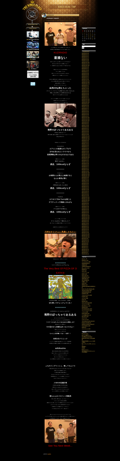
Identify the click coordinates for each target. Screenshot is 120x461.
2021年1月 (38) (85, 134)
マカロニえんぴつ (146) (87, 295)
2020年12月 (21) (85, 135)
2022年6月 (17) (85, 108)
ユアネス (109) (85, 298)
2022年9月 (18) (85, 103)
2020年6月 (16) (85, 145)
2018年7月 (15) (85, 180)
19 (90, 36)
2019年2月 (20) (85, 169)
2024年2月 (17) (85, 77)
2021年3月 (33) (85, 131)
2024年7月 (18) (85, 70)
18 (88, 36)
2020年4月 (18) (85, 148)
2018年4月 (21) (85, 184)
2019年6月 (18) (85, 163)
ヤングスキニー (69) (86, 261)
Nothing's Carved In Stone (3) (88, 324)
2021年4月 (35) (85, 129)
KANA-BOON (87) (86, 313)
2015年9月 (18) (85, 220)
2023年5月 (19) (85, 91)
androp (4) (84, 327)
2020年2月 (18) (85, 151)
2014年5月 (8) (85, 244)
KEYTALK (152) (85, 316)
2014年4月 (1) (85, 246)
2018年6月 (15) (85, 181)
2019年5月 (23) (85, 165)
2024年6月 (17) (85, 71)
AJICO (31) (84, 283)
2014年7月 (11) (85, 241)
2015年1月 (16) (85, 232)
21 (94, 36)
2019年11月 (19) (85, 155)
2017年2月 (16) (85, 194)
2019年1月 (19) (85, 171)
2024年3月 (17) (85, 76)
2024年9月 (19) (85, 67)
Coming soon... (85, 333)
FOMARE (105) (85, 293)
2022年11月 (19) (85, 100)
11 (88, 34)
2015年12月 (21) (85, 215)
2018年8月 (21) (85, 178)
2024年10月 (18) (85, 65)
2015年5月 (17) (85, 226)
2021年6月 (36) (85, 126)
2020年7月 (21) (85, 143)
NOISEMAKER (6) (86, 263)
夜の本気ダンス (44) (86, 305)
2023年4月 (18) (85, 93)
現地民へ (84, 346)
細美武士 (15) (85, 284)
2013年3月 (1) (85, 252)
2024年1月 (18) (85, 79)
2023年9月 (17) (85, 85)
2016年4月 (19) (85, 209)
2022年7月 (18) (85, 106)
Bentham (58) (85, 301)
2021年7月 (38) (85, 125)
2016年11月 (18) (85, 198)
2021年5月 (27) (85, 128)
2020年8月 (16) (85, 142)
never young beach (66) (87, 302)
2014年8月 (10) (85, 240)
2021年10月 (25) (85, 120)
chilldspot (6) (84, 264)
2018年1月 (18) (85, 189)
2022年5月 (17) (85, 109)
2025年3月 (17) (85, 57)
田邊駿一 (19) (85, 281)
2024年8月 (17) (85, 68)
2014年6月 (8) (85, 243)
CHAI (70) (84, 299)
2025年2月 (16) (85, 59)
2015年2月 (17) (85, 230)
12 (90, 34)
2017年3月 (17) (85, 192)
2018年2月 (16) (85, 188)
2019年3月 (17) (85, 168)
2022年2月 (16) (85, 114)
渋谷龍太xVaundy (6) (86, 266)
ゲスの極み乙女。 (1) (86, 315)
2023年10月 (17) (85, 83)
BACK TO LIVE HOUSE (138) (88, 289)
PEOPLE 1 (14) (85, 260)
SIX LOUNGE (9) (85, 280)
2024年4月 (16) (85, 74)
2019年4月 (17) (85, 166)
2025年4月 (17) (85, 56)
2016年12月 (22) (85, 197)
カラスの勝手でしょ (86, 335)
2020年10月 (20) (85, 138)
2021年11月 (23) (85, 119)
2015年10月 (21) (85, 218)
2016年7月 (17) (85, 204)
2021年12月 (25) (85, 117)
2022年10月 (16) (85, 102)
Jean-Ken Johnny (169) (87, 290)
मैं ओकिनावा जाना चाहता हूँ (87, 336)
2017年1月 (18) (85, 195)
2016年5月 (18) (85, 207)
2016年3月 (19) (85, 211)
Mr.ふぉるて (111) (85, 268)
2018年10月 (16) (85, 175)
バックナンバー (86, 51)
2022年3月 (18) (85, 112)
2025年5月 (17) (85, 54)
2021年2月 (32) (85, 132)
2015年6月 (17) (85, 224)
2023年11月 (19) (85, 82)
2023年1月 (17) (85, 97)
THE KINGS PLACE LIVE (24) (88, 321)
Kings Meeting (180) (86, 325)
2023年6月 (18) (85, 90)
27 (92, 38)
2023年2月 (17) (85, 96)
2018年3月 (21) (85, 186)
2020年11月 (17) (85, 137)
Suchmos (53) (85, 307)
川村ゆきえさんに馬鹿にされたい (60, 232)
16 (84, 36)
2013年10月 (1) (85, 250)
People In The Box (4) (86, 322)
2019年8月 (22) (85, 160)
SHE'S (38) (84, 271)
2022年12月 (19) (85, 99)
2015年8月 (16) (85, 221)
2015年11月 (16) (85, 217)
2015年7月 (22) (85, 223)
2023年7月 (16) (85, 88)
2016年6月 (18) (85, 206)
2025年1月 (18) (85, 60)
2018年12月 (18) (85, 172)
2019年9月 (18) (85, 158)
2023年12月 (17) (85, 80)
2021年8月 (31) (85, 123)
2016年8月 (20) (85, 203)
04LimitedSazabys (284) (87, 308)
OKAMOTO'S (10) (85, 277)
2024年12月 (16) (85, 62)
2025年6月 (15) (85, 53)
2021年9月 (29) (85, 122)
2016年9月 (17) (85, 201)
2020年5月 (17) (85, 146)
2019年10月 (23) (85, 157)
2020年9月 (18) (85, 140)
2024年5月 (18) (85, 73)
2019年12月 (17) (85, 154)
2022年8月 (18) (85, 105)
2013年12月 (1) (85, 249)
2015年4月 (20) (85, 227)
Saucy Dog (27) (85, 275)
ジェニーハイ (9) (85, 272)
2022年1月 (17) (85, 116)
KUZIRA (49, 454)
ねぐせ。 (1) (84, 258)
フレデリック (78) (86, 304)
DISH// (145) (84, 274)
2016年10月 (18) (85, 200)
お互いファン (85, 349)
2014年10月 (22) (85, 236)
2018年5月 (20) (85, 183)
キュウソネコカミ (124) (87, 310)
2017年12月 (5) (85, 191)
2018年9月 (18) (85, 177)
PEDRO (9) (84, 269)
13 (92, 34)
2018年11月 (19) (85, 174)
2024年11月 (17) (85, 63)
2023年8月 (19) (85, 86)
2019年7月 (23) (85, 161)
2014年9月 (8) (85, 238)
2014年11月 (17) (85, 235)
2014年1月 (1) (85, 247)
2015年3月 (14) (85, 229)
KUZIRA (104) (85, 296)
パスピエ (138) (85, 312)
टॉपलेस (83, 347)
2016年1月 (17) (85, 214)
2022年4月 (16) (85, 111)
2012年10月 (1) (85, 253)
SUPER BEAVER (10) (86, 292)
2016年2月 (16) (85, 212)
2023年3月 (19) (85, 94)
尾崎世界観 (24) (85, 278)
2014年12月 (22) (85, 233)
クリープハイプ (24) (86, 328)
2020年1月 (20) (85, 152)
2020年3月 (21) (85, 149)
